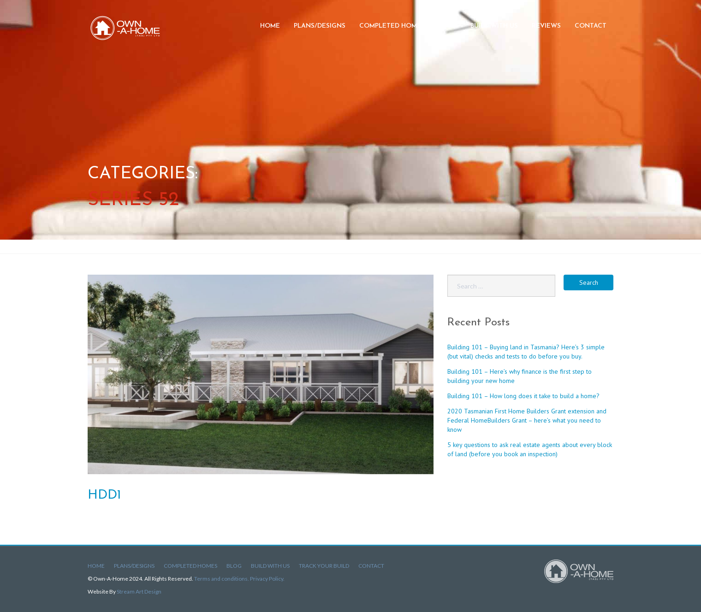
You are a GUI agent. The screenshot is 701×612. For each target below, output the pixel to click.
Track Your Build (324, 565)
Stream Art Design (139, 591)
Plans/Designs (319, 26)
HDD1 (104, 495)
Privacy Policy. (267, 578)
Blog (448, 26)
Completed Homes (392, 26)
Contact (590, 26)
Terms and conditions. (222, 578)
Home (270, 26)
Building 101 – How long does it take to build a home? (523, 396)
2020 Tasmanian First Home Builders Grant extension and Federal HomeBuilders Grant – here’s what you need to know (526, 420)
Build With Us (270, 565)
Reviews (546, 26)
